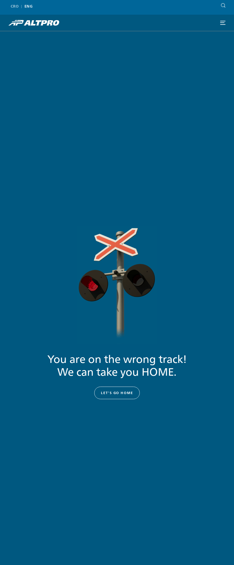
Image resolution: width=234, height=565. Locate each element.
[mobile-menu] (222, 23)
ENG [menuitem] (28, 5)
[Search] (221, 3)
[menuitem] (16, 5)
